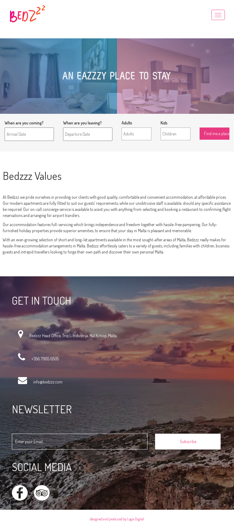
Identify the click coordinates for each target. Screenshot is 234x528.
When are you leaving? (82, 122)
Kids (164, 122)
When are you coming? (24, 122)
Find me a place (213, 122)
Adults (127, 122)
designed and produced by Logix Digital (117, 519)
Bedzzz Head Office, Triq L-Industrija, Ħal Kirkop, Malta (73, 335)
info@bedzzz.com (47, 381)
